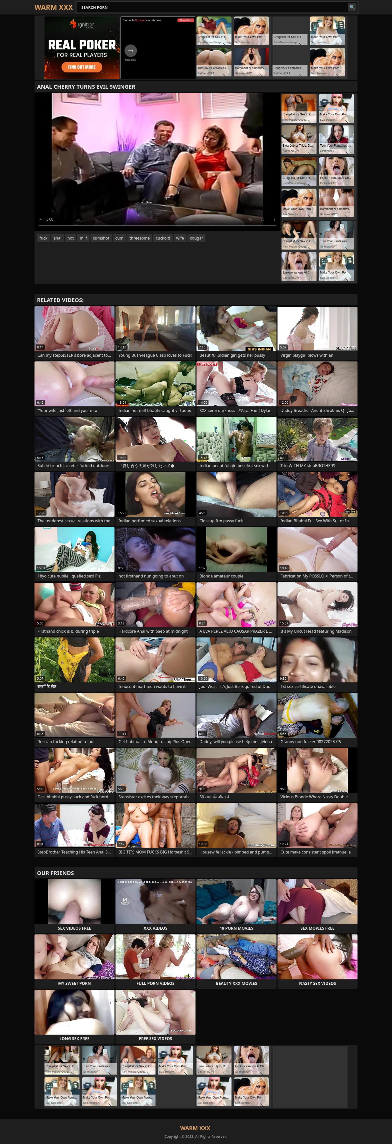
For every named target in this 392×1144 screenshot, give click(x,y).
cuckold (163, 238)
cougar (196, 238)
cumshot (101, 238)
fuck (44, 238)
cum (119, 238)
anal (58, 238)
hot (71, 238)
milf (83, 238)
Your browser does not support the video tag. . (157, 162)
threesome (140, 238)
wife (180, 238)
